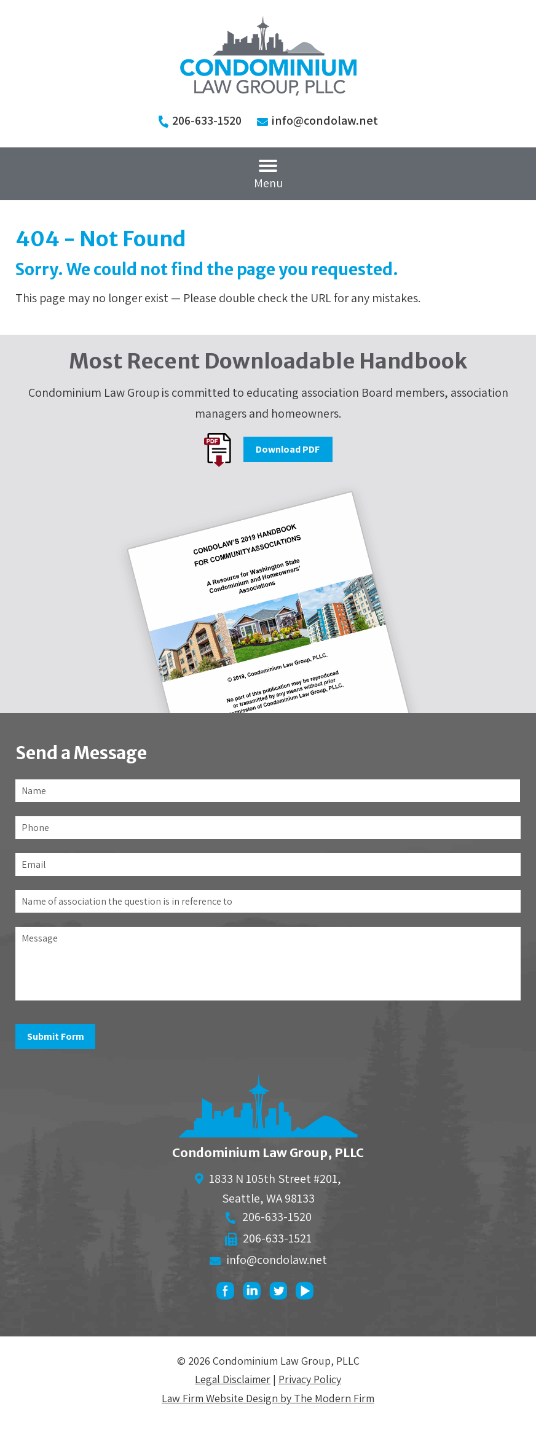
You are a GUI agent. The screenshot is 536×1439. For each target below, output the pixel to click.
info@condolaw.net (324, 120)
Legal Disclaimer (232, 1379)
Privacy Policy (309, 1379)
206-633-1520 (207, 120)
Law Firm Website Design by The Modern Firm (268, 1398)
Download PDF (288, 449)
